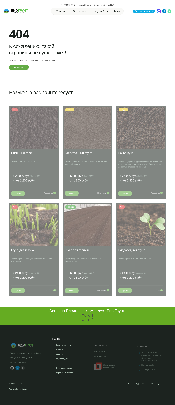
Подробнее (50, 198)
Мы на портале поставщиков (104, 371)
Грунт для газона (22, 255)
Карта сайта (161, 384)
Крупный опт (102, 11)
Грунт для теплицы (77, 255)
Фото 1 (87, 315)
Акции (117, 11)
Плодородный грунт (131, 255)
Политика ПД (133, 384)
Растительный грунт (78, 158)
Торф (58, 375)
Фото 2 (87, 319)
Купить (18, 199)
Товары (60, 11)
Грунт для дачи (62, 370)
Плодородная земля (64, 379)
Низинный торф (21, 158)
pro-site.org (23, 389)
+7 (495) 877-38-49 (67, 5)
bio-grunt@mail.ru (84, 5)
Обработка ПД (147, 384)
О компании (79, 11)
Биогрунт (59, 365)
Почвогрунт (125, 158)
